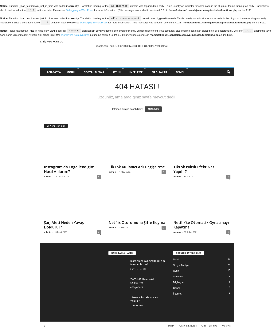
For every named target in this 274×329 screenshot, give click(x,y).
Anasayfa (226, 324)
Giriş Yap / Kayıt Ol (51, 40)
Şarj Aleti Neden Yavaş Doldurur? (64, 224)
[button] (228, 71)
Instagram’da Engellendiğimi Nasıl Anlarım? (70, 168)
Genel (182, 70)
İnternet (177, 292)
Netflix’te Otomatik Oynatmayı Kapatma (201, 224)
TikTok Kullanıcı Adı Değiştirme (137, 166)
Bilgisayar (160, 70)
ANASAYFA (54, 71)
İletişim (170, 324)
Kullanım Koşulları (188, 324)
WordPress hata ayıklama (75, 34)
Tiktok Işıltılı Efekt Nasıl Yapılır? (195, 168)
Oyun (118, 70)
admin (47, 175)
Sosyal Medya (96, 70)
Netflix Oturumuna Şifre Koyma (137, 221)
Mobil (73, 70)
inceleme (137, 70)
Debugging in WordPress (79, 10)
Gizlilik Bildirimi (209, 324)
